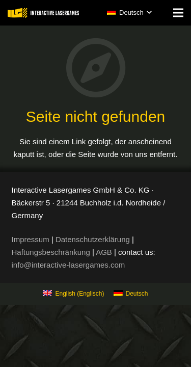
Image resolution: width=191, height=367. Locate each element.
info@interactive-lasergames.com (68, 264)
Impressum (30, 239)
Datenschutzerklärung (93, 239)
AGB (104, 252)
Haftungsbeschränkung (51, 252)
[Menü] (178, 12)
